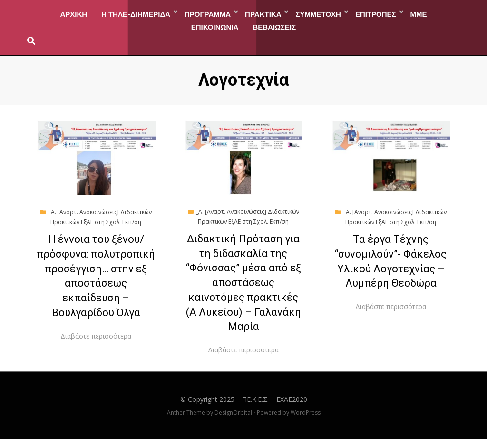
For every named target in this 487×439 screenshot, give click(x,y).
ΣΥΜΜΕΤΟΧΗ (318, 13)
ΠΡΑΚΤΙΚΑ (263, 13)
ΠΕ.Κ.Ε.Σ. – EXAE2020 (274, 399)
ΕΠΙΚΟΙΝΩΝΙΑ (215, 26)
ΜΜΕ (418, 13)
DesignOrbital (233, 413)
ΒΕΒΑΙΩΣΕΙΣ (274, 26)
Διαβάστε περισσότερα (95, 335)
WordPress (306, 413)
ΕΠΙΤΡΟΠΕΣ (375, 13)
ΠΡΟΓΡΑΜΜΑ (208, 13)
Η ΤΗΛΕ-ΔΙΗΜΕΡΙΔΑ (135, 13)
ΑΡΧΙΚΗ (73, 13)
